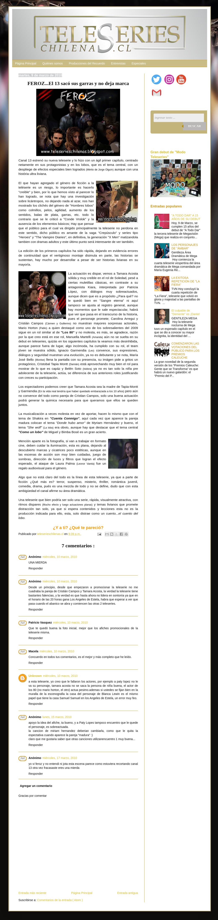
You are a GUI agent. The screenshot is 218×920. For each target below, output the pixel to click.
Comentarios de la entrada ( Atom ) (60, 900)
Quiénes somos (52, 63)
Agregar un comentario (36, 786)
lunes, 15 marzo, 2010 (57, 717)
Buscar (194, 126)
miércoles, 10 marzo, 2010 (60, 556)
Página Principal (25, 63)
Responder (36, 568)
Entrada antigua (127, 893)
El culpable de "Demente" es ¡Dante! (185, 312)
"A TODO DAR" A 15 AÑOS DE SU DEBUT (185, 217)
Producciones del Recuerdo (87, 63)
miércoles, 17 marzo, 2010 (60, 758)
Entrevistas (118, 63)
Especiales (139, 63)
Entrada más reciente (32, 893)
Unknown (35, 676)
